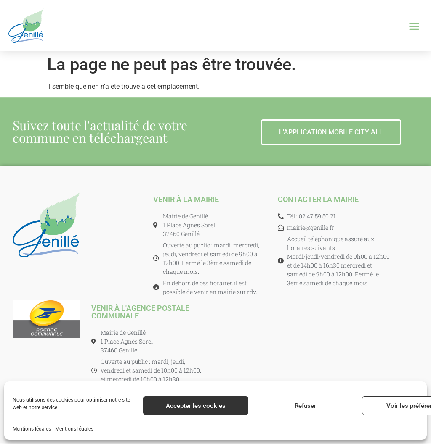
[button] (414, 26)
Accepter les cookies (196, 406)
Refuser (305, 406)
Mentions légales (32, 429)
